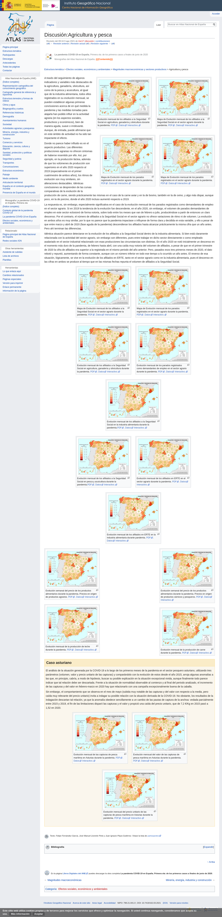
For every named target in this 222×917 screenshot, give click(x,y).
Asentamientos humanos (14, 120)
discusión (89, 41)
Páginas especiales (12, 279)
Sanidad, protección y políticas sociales (17, 154)
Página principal (10, 47)
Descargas (8, 59)
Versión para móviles (179, 903)
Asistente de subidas (13, 252)
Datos (122, 125)
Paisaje (6, 175)
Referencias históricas (13, 113)
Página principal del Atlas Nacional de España (19, 235)
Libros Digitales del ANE (74, 873)
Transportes (8, 163)
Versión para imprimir (13, 283)
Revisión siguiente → (101, 43)
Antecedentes (9, 63)
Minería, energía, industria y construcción (189, 880)
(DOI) (165, 903)
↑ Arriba (211, 862)
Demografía (8, 116)
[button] (208, 847)
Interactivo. (132, 125)
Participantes (9, 55)
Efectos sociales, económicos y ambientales (88, 69)
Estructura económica (13, 171)
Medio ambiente (10, 178)
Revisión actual (78, 43)
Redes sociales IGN (12, 241)
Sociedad (7, 124)
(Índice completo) (11, 82)
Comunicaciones (11, 167)
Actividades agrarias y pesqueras (18, 128)
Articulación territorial (13, 182)
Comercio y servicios (13, 142)
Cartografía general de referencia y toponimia (19, 93)
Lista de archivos (11, 256)
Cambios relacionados (13, 275)
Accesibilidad (109, 903)
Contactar (7, 70)
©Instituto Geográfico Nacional (57, 903)
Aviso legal (97, 903)
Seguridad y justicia (12, 159)
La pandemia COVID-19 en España (19, 217)
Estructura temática (54, 69)
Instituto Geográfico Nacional (57, 5)
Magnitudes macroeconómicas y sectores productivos (140, 69)
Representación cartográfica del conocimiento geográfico (18, 87)
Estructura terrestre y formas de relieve (18, 99)
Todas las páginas (11, 67)
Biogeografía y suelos (13, 109)
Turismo (6, 138)
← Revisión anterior (60, 43)
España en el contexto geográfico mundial (18, 187)
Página (50, 25)
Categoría (50, 889)
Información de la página (14, 291)
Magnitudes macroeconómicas (65, 880)
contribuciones (102, 41)
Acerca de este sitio (81, 903)
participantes (153, 836)
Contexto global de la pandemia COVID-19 (18, 211)
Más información (20, 914)
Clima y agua (9, 105)
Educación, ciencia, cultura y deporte (16, 147)
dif (48, 43)
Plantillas (7, 260)
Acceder (216, 13)
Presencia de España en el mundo (19, 193)
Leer (158, 25)
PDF (113, 125)
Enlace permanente (12, 287)
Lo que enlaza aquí (12, 271)
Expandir (208, 847)
